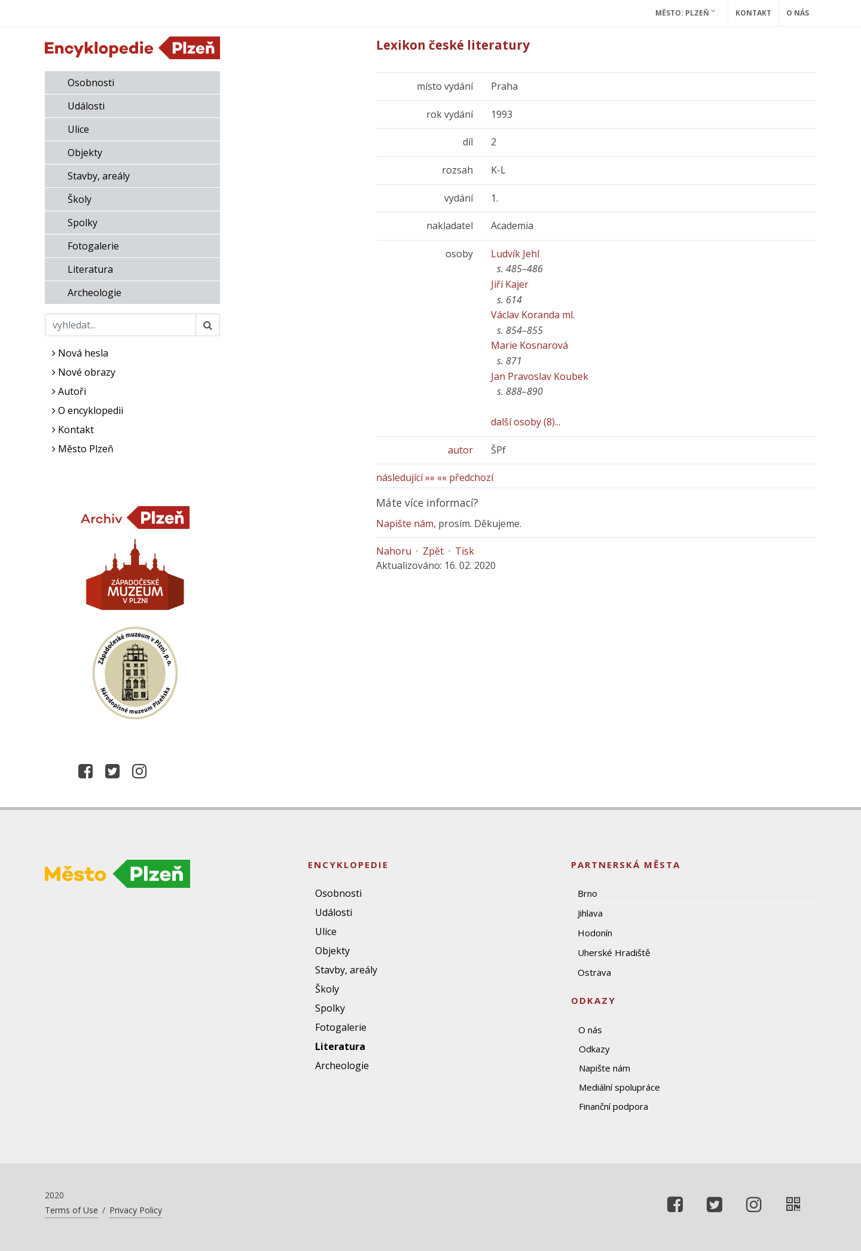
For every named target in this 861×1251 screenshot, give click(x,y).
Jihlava (590, 913)
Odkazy (594, 1049)
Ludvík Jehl (515, 253)
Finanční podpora (613, 1106)
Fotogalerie (93, 245)
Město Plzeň (83, 448)
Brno (587, 893)
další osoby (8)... (525, 421)
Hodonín (595, 933)
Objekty (85, 152)
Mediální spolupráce (619, 1087)
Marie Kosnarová (529, 345)
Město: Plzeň (685, 12)
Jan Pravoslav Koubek (539, 376)
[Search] (120, 324)
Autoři (69, 391)
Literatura (90, 269)
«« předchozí (465, 477)
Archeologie (94, 292)
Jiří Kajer (510, 284)
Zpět (433, 551)
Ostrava (594, 972)
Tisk (464, 551)
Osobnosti (91, 82)
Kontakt (753, 13)
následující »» (405, 477)
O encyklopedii (87, 410)
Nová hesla (80, 353)
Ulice (78, 129)
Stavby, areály (99, 175)
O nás (797, 13)
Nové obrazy (83, 372)
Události (86, 105)
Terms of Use (71, 1210)
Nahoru (393, 551)
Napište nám (404, 523)
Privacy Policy (135, 1210)
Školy (79, 199)
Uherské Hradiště (614, 952)
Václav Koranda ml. (533, 314)
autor (460, 449)
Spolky (82, 222)
